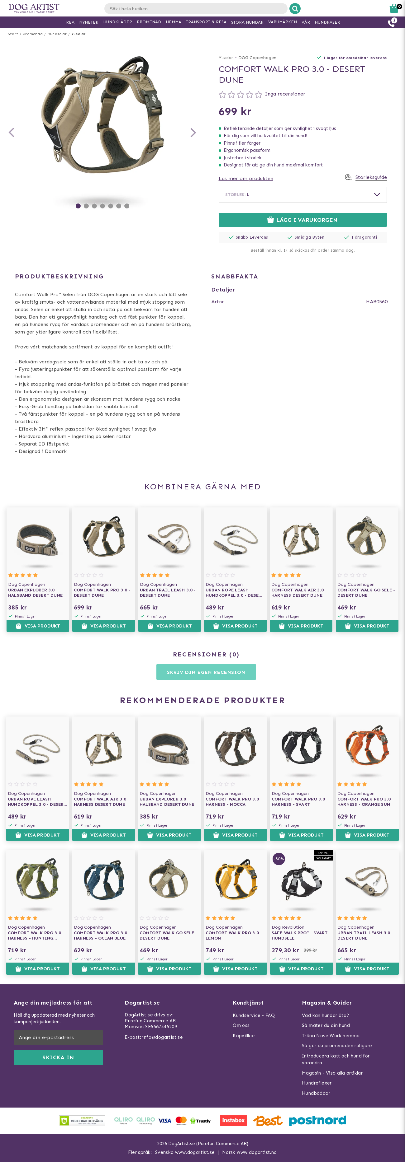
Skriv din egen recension (206, 672)
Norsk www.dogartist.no (249, 1152)
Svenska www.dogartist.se (185, 1152)
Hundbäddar (316, 1093)
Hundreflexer (317, 1083)
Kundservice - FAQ (254, 1015)
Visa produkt (38, 626)
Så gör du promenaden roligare (337, 1045)
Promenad (33, 34)
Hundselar (57, 34)
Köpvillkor (244, 1035)
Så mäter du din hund (326, 1025)
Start (13, 34)
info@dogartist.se (162, 1037)
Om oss (241, 1025)
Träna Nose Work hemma (331, 1035)
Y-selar (78, 34)
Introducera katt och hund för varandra (336, 1059)
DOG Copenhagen (257, 57)
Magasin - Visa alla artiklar (332, 1073)
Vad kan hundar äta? (325, 1015)
